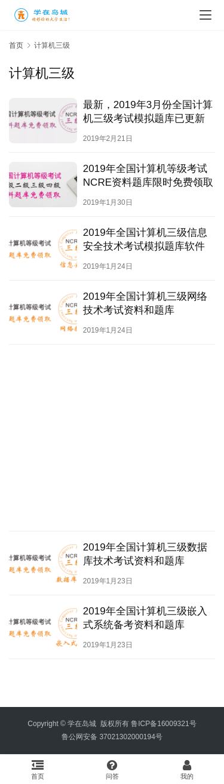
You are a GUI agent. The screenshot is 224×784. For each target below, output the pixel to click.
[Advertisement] (112, 437)
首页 (16, 45)
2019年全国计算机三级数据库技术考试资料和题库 (145, 554)
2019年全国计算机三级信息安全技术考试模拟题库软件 (145, 239)
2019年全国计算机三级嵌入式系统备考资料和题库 (145, 618)
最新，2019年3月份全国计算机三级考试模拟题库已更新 (148, 111)
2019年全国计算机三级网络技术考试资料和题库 (145, 303)
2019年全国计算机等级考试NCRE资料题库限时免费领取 (148, 175)
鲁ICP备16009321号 (163, 724)
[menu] (205, 15)
